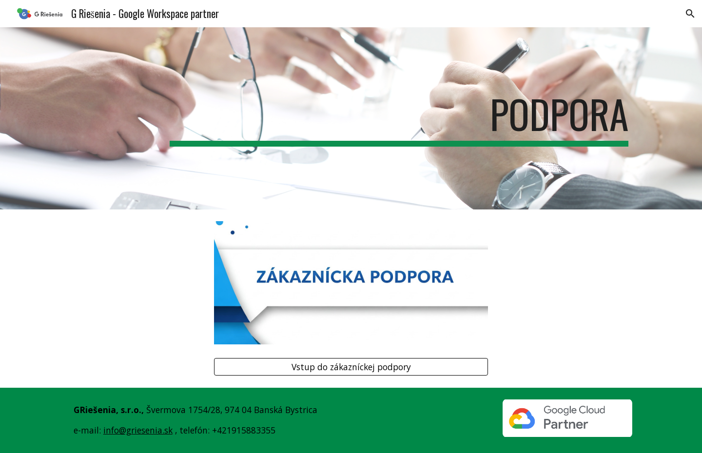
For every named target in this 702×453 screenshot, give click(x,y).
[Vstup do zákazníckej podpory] (351, 367)
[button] (690, 13)
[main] (399, 118)
